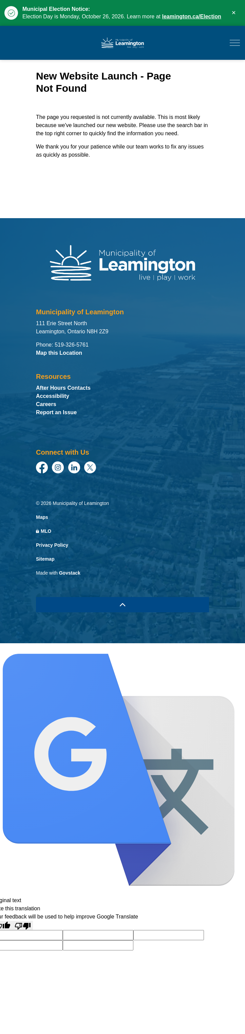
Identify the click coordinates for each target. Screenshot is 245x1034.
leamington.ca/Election (191, 16)
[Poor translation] (23, 925)
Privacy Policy (52, 545)
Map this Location (59, 353)
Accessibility (52, 396)
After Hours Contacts (63, 388)
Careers (46, 404)
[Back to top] (122, 604)
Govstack (69, 573)
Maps (42, 517)
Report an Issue (56, 412)
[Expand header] (235, 43)
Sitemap (45, 559)
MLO (43, 531)
